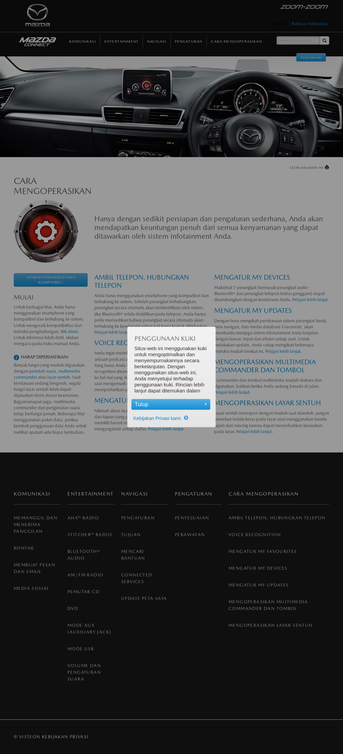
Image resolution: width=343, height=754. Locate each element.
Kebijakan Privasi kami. (161, 418)
